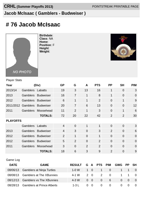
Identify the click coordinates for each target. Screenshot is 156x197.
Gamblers (29, 90)
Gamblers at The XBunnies (40, 175)
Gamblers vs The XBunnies (40, 180)
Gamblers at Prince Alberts (39, 185)
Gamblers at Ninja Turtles (39, 170)
